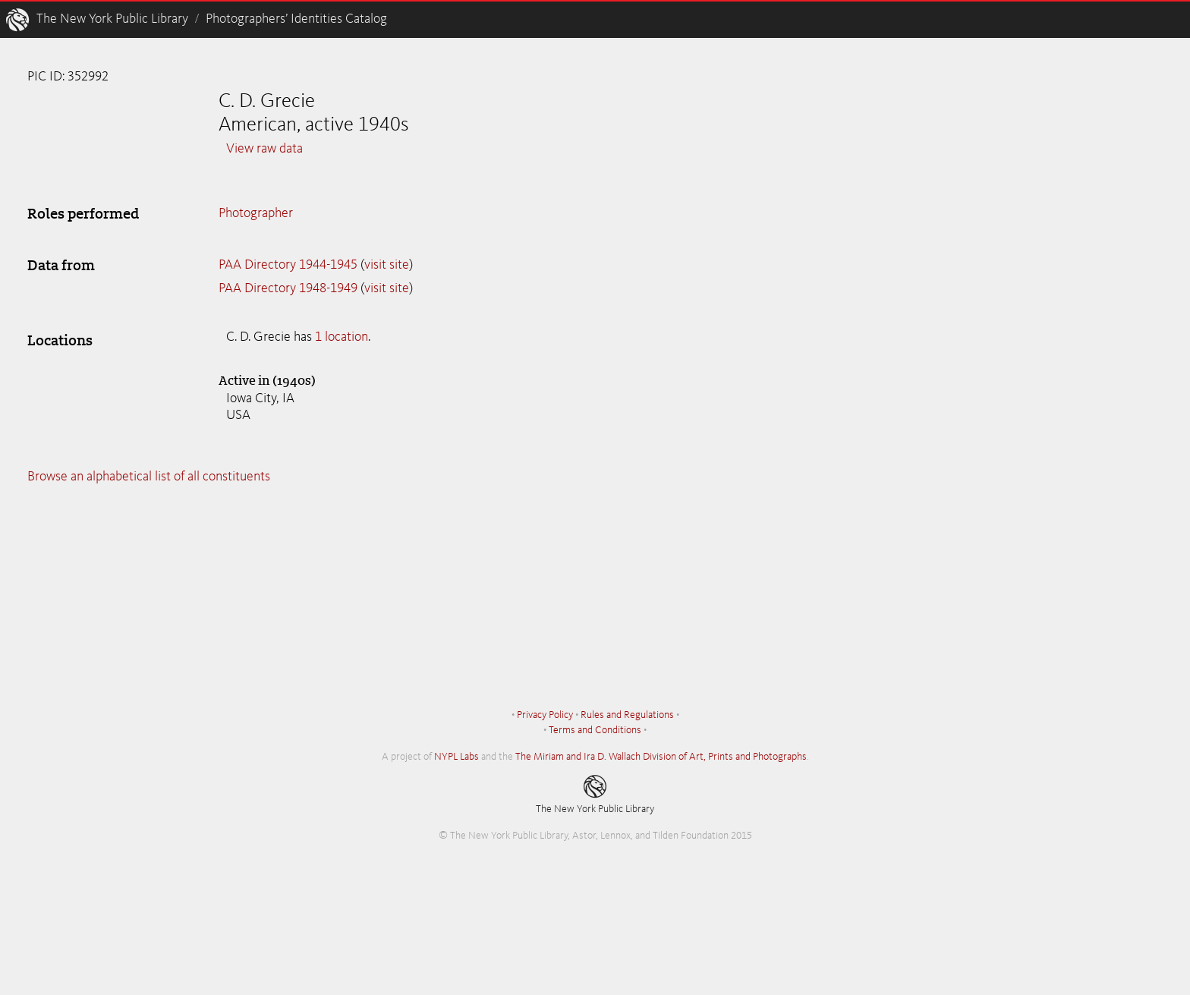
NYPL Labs (456, 756)
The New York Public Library (112, 19)
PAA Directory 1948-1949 (288, 288)
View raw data (264, 149)
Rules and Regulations (627, 715)
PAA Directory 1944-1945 (288, 265)
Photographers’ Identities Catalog (296, 19)
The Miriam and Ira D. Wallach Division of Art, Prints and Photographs (661, 756)
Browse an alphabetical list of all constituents (148, 476)
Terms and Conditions (595, 730)
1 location (341, 337)
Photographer (256, 213)
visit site (386, 265)
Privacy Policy (545, 715)
